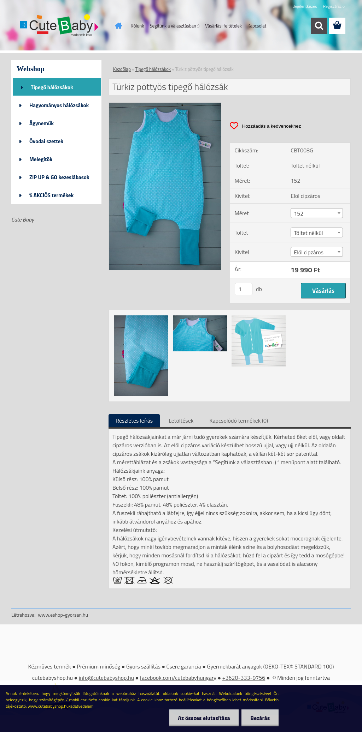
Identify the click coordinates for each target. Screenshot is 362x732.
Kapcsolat (256, 25)
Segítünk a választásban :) (174, 25)
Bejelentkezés (304, 6)
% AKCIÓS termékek (51, 195)
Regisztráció (334, 6)
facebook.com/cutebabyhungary (178, 677)
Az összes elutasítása (204, 718)
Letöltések (181, 420)
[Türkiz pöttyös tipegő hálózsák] (165, 105)
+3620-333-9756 (243, 677)
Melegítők (40, 159)
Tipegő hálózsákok (52, 87)
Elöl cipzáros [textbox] (308, 252)
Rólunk (137, 25)
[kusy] (243, 289)
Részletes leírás (134, 420)
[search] (319, 26)
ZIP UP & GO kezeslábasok (59, 177)
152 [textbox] (298, 213)
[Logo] (60, 26)
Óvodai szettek (46, 141)
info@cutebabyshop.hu (106, 677)
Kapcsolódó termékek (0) (238, 420)
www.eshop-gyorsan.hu (63, 614)
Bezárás (260, 718)
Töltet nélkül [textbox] (308, 233)
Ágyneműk (41, 123)
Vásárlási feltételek (223, 25)
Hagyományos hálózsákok (59, 105)
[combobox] (317, 213)
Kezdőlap (122, 69)
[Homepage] (117, 26)
